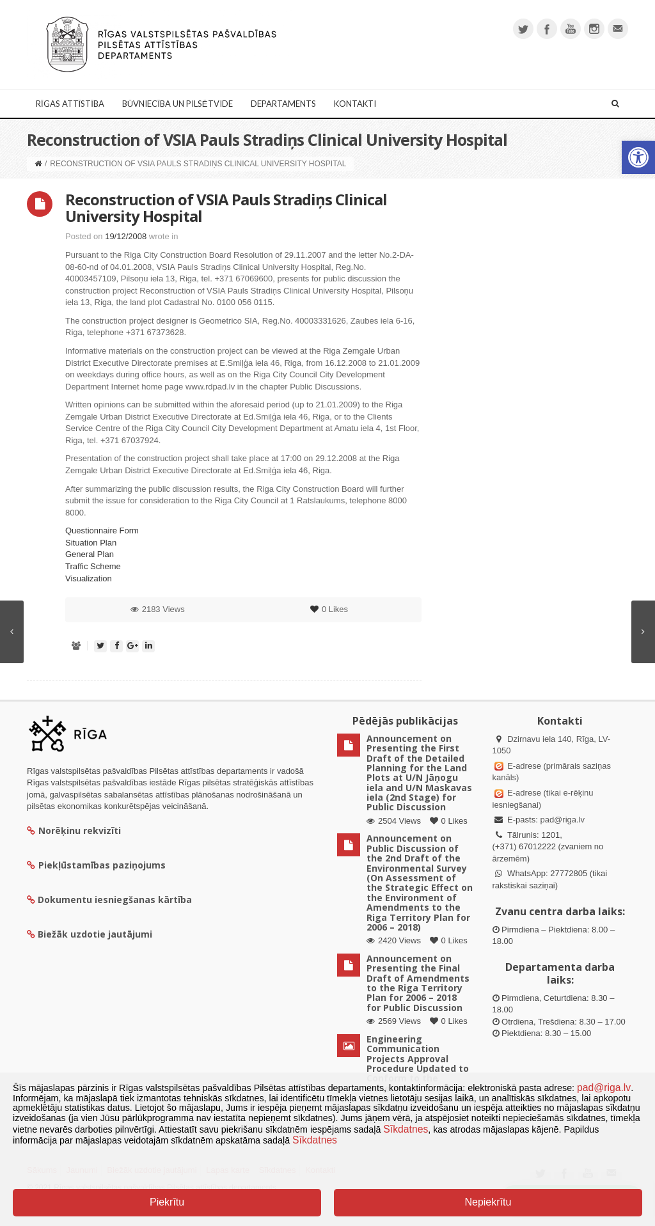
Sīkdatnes (405, 1129)
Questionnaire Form (102, 530)
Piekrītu (167, 1202)
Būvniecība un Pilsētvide (177, 103)
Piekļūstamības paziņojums (96, 865)
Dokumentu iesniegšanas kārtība (115, 899)
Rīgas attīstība (70, 103)
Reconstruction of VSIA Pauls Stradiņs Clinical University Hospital (226, 207)
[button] (638, 157)
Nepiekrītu (487, 1202)
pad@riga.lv (562, 819)
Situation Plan (90, 542)
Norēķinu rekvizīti (74, 830)
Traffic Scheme (93, 566)
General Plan (89, 554)
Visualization (88, 578)
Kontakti (355, 103)
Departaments (283, 103)
